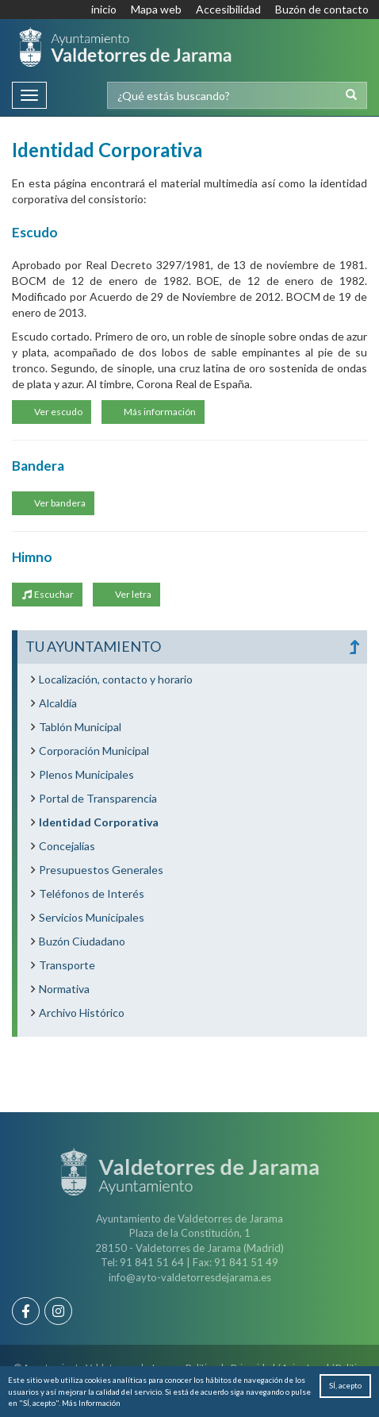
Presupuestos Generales (101, 869)
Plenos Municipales (86, 774)
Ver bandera (59, 503)
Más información (159, 412)
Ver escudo (57, 412)
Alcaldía (58, 703)
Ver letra (132, 594)
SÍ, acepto (345, 1385)
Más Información (91, 1402)
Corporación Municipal (94, 750)
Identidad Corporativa (99, 822)
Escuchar (47, 594)
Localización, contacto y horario (116, 679)
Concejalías (67, 846)
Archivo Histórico (81, 1012)
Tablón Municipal (80, 727)
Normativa (64, 988)
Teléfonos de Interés (91, 893)
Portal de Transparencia (98, 798)
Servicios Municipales (91, 917)
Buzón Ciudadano (82, 941)
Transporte (67, 965)
